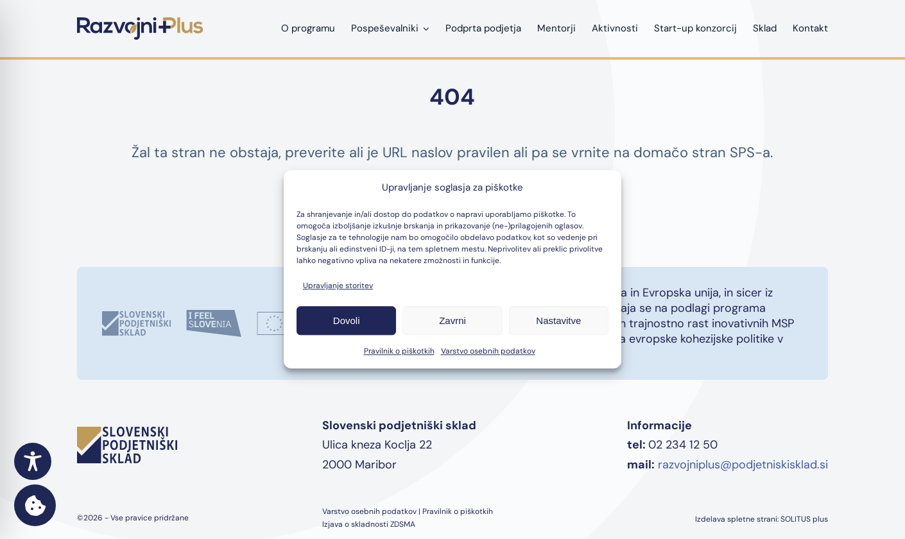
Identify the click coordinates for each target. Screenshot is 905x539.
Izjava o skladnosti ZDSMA (368, 524)
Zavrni (452, 320)
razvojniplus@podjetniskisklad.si (743, 464)
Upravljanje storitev (338, 286)
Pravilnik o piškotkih (399, 351)
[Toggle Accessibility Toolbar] (33, 461)
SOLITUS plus (804, 519)
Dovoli (346, 320)
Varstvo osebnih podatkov (488, 351)
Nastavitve (558, 320)
